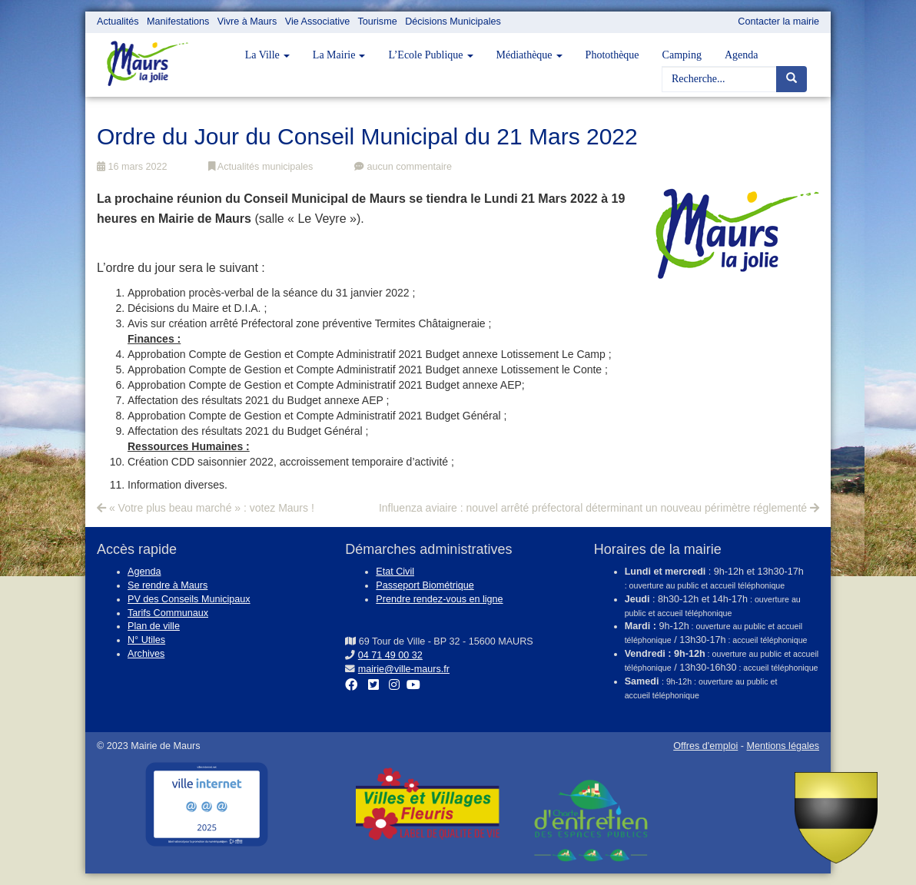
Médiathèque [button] (529, 55)
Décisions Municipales (453, 21)
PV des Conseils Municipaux (189, 599)
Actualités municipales (260, 166)
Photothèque (612, 55)
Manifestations (178, 21)
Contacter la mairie (778, 21)
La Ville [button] (267, 55)
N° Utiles (146, 640)
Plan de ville (154, 626)
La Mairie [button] (339, 55)
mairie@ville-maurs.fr (404, 669)
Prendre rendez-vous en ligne (439, 599)
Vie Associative (317, 21)
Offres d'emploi (705, 746)
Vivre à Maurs (247, 21)
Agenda (741, 55)
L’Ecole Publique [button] (430, 55)
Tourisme (377, 21)
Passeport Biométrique (424, 585)
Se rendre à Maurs (167, 585)
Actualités (118, 21)
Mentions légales (782, 746)
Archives (146, 653)
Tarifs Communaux (168, 613)
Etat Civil (395, 571)
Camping (682, 55)
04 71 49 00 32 (390, 655)
